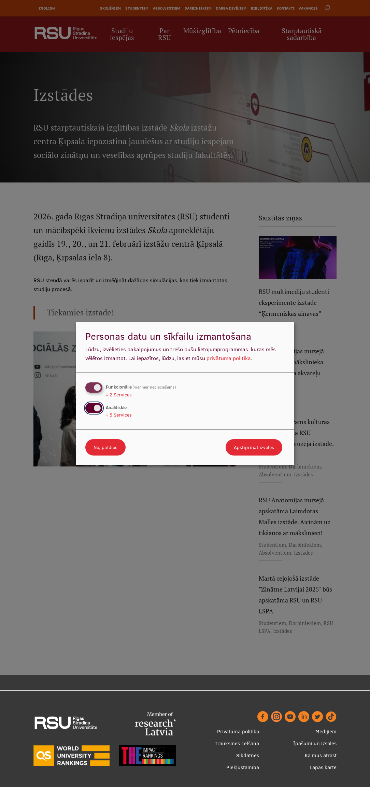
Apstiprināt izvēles (254, 447)
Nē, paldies (105, 447)
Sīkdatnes (247, 755)
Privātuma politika (238, 731)
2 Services (119, 394)
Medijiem (326, 731)
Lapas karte (323, 767)
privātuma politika (229, 358)
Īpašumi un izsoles (315, 743)
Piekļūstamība (242, 767)
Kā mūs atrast (321, 755)
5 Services (119, 414)
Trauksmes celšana (237, 743)
